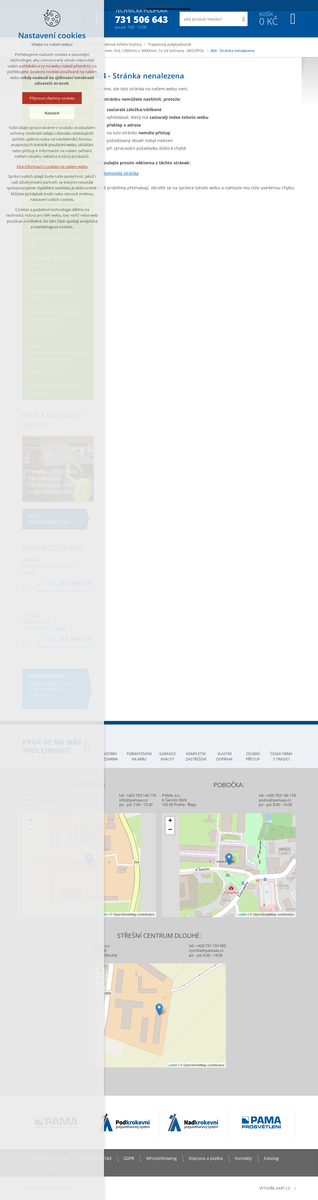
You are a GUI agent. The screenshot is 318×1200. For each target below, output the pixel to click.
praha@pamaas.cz (275, 800)
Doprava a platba (206, 1158)
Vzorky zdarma (110, 756)
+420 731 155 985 (211, 945)
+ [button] (30, 821)
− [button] (30, 830)
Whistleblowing (161, 1158)
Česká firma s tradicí (281, 756)
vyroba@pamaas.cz (206, 950)
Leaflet (103, 914)
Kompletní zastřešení (196, 756)
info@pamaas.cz (133, 800)
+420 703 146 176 (141, 795)
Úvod (33, 1167)
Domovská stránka (120, 173)
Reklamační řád (96, 1158)
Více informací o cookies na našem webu (52, 167)
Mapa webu (59, 1167)
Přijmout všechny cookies (52, 98)
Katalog (271, 1158)
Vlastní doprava (224, 756)
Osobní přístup (253, 756)
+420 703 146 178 (281, 795)
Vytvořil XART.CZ (274, 1188)
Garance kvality (167, 756)
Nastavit (52, 113)
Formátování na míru (139, 756)
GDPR (128, 1158)
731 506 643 (141, 19)
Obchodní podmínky (48, 1158)
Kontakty (243, 1158)
